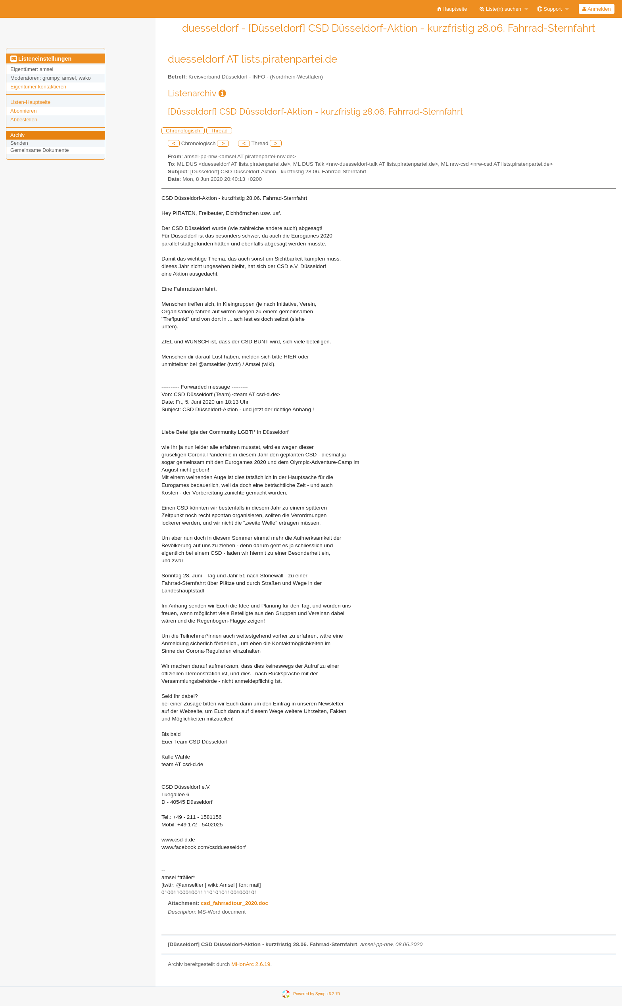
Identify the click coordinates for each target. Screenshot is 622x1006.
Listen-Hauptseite (30, 102)
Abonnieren (23, 111)
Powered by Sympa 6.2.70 (316, 994)
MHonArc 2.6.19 (250, 964)
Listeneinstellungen (40, 59)
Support (549, 9)
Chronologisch (183, 131)
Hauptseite (452, 9)
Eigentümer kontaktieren (38, 87)
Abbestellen (23, 120)
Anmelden (596, 9)
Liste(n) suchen (500, 9)
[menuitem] (452, 9)
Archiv (17, 135)
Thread (219, 131)
